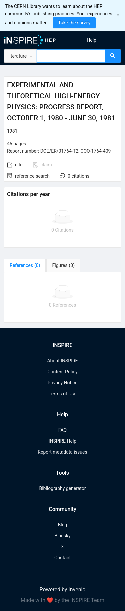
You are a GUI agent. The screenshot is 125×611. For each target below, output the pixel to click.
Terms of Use (62, 393)
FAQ (62, 430)
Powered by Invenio (63, 589)
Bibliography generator (62, 488)
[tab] (25, 265)
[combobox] (71, 56)
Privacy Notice (62, 382)
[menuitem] (91, 40)
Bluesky (62, 535)
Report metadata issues (62, 452)
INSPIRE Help (62, 441)
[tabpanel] (62, 297)
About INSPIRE (62, 360)
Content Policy (62, 371)
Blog (62, 524)
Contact (62, 557)
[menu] (95, 40)
